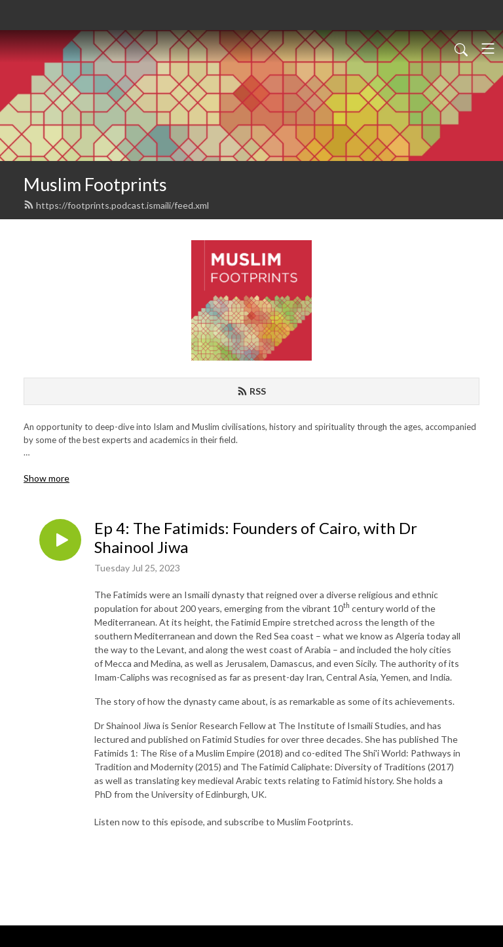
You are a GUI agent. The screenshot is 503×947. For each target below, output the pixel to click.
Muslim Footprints (95, 184)
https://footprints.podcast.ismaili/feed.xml (116, 205)
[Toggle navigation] (488, 48)
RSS (251, 391)
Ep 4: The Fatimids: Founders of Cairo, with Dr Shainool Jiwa (255, 537)
